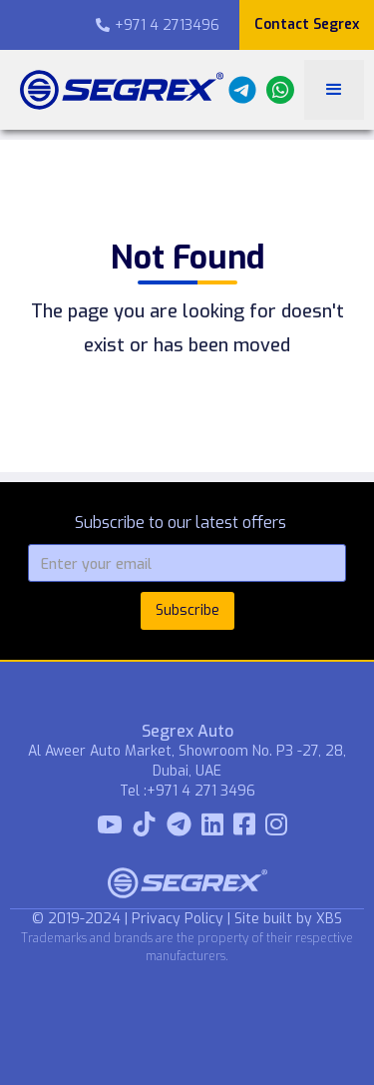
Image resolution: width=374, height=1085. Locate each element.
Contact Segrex (306, 24)
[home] (116, 89)
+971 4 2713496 (157, 25)
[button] (334, 90)
